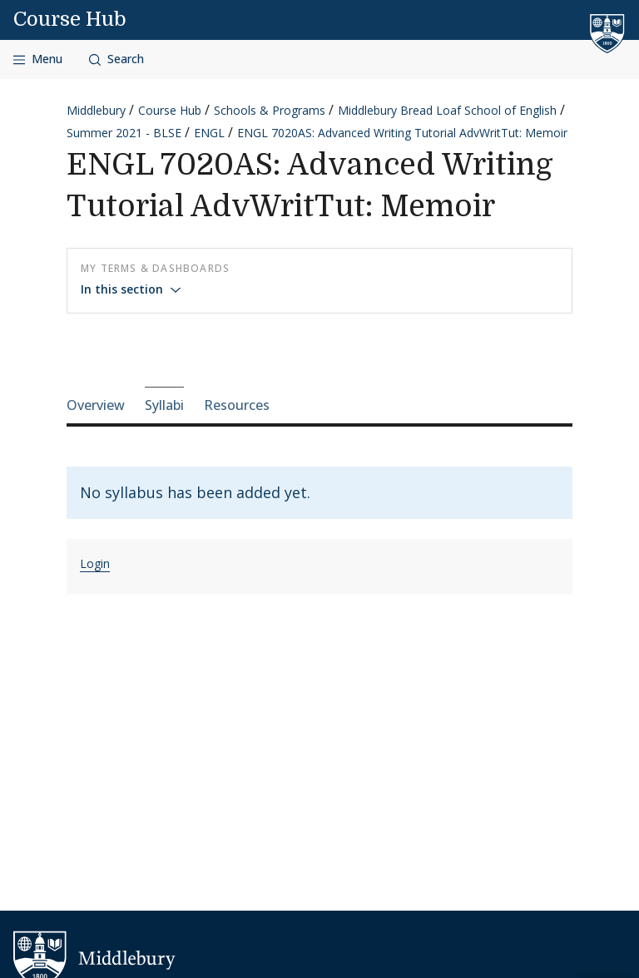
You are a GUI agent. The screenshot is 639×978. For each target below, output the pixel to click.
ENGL (209, 133)
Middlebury (96, 110)
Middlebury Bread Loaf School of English (447, 110)
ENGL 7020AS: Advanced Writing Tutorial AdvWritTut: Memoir (402, 133)
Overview (96, 405)
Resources (237, 405)
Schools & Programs (269, 110)
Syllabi (164, 405)
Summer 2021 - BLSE (124, 133)
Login (95, 563)
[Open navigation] (38, 59)
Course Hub (69, 19)
